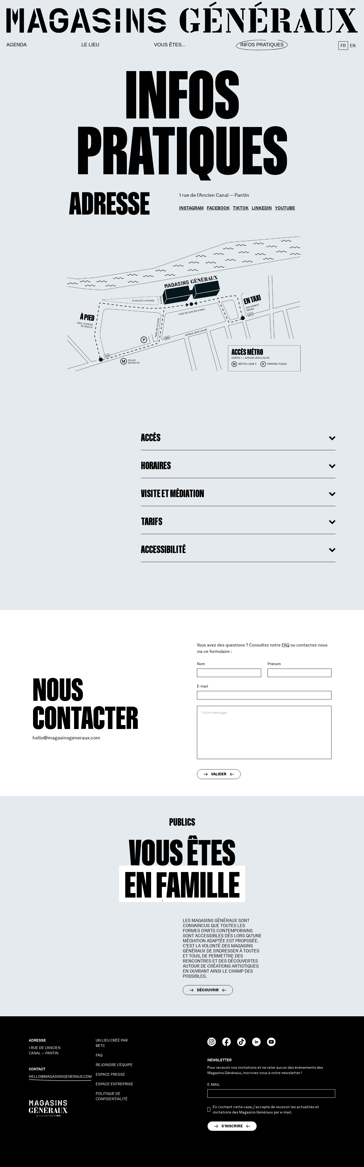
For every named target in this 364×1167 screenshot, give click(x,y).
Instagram (191, 209)
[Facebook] (226, 1044)
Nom (201, 664)
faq (99, 1055)
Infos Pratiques (262, 44)
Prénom (274, 664)
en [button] (353, 45)
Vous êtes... (169, 44)
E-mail (202, 686)
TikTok (241, 209)
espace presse (110, 1074)
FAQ (285, 645)
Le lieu (90, 44)
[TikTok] (241, 1044)
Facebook (218, 209)
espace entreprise (114, 1084)
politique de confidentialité (112, 1096)
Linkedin (262, 209)
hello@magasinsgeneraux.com (66, 737)
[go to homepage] (182, 17)
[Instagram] (211, 1044)
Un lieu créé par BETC (112, 1043)
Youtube (285, 209)
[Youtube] (271, 1044)
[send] (232, 1126)
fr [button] (343, 45)
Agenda (16, 44)
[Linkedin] (256, 1044)
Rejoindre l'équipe (114, 1065)
